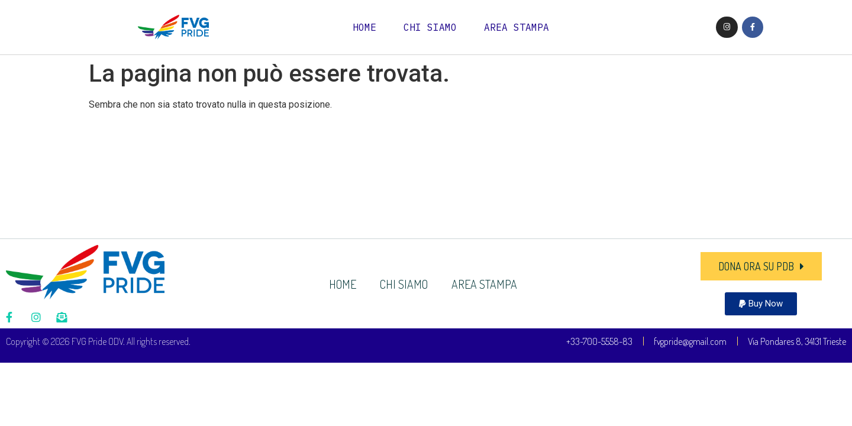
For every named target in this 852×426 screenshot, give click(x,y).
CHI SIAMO (430, 27)
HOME (364, 27)
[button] (761, 303)
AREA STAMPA (516, 27)
